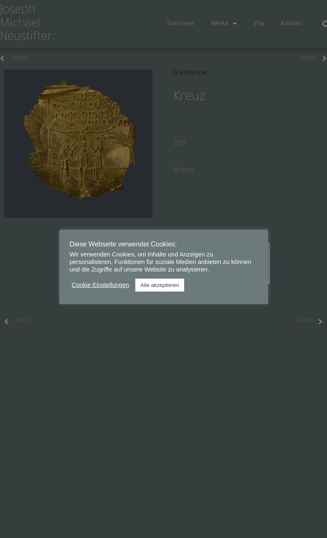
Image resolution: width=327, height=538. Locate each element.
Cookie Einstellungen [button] (100, 285)
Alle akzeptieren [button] (159, 285)
